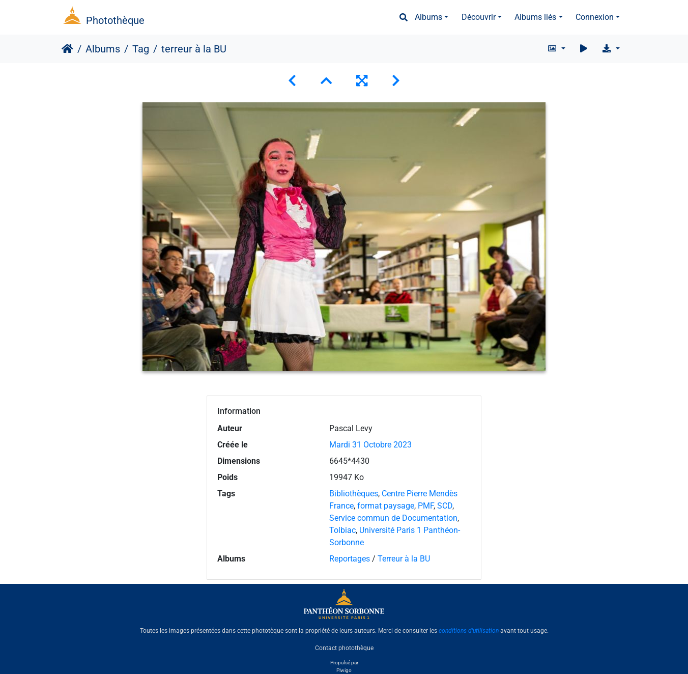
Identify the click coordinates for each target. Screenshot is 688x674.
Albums (428, 17)
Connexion (595, 17)
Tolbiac (342, 530)
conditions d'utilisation (469, 630)
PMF (426, 506)
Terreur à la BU (404, 559)
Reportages (349, 559)
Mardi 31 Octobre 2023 (370, 445)
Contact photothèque (344, 648)
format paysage (385, 506)
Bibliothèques (353, 493)
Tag (140, 49)
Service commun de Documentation (393, 518)
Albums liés (535, 17)
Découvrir (479, 17)
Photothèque (115, 20)
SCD (444, 506)
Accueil (67, 49)
